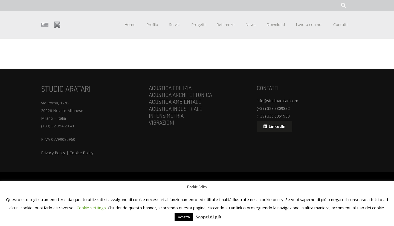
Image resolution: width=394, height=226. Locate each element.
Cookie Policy (81, 152)
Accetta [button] (184, 216)
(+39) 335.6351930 (273, 116)
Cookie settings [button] (91, 207)
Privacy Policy (53, 152)
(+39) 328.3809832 (273, 108)
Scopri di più (208, 216)
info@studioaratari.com (277, 100)
